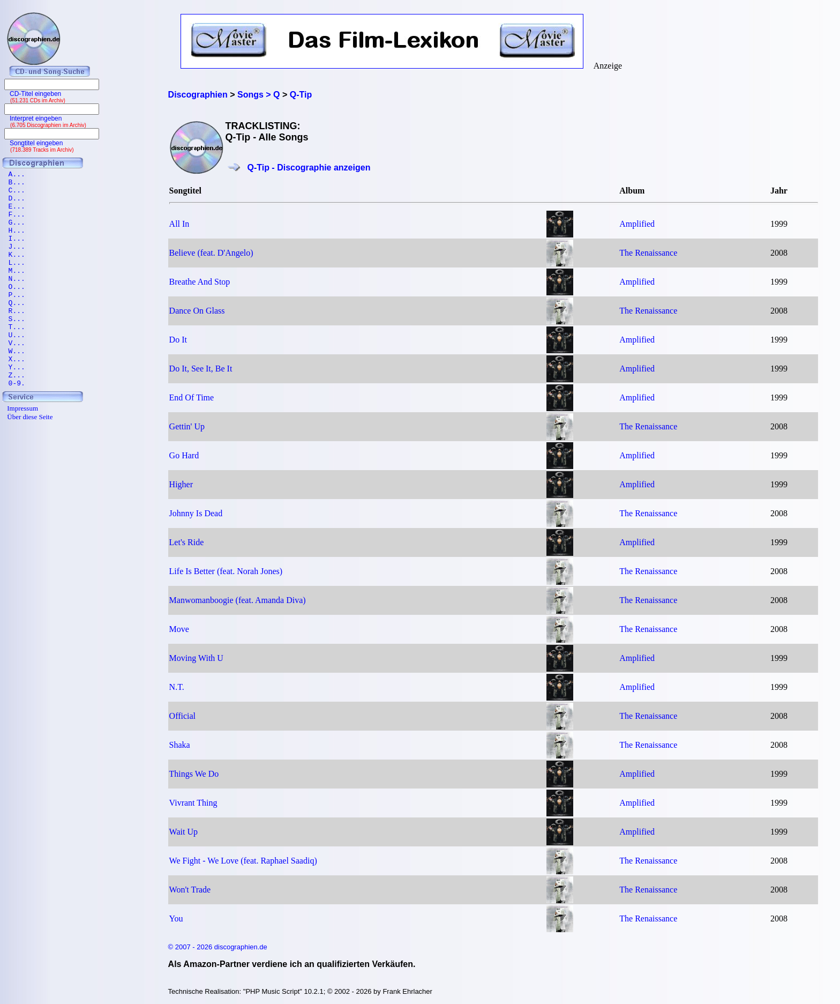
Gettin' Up (187, 426)
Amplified (637, 223)
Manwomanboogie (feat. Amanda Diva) (237, 600)
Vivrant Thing (193, 802)
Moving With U (196, 658)
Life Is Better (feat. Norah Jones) (225, 571)
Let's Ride (186, 542)
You (176, 918)
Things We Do (194, 773)
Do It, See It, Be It (200, 368)
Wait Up (183, 831)
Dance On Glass (197, 310)
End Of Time (191, 397)
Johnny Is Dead (196, 513)
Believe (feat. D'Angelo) (211, 252)
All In (179, 223)
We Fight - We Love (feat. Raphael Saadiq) (243, 860)
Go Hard (184, 455)
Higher (181, 484)
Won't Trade (190, 889)
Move (179, 629)
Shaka (179, 744)
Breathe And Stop (199, 281)
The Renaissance (648, 252)
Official (182, 715)
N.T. (176, 686)
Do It (178, 339)
